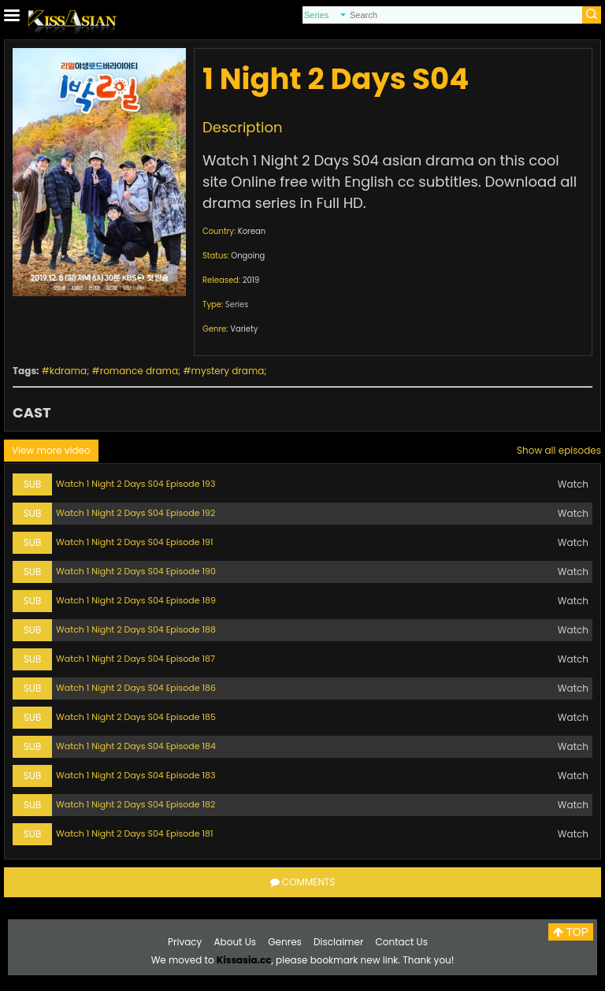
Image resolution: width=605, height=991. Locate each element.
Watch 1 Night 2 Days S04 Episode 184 (136, 746)
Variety (244, 329)
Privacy (185, 941)
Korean (251, 231)
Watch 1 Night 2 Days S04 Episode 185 (136, 717)
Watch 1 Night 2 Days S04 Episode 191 (134, 542)
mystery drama (228, 370)
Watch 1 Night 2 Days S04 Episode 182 (135, 804)
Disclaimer (338, 941)
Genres (285, 941)
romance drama (139, 370)
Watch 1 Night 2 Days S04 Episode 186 (136, 687)
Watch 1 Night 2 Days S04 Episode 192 (135, 513)
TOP (570, 932)
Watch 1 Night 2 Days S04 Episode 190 (136, 571)
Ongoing (248, 256)
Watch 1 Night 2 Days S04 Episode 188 (136, 629)
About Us (235, 941)
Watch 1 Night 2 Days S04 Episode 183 (135, 775)
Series (237, 304)
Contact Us (402, 941)
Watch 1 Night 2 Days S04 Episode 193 (135, 483)
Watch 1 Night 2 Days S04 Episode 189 (136, 600)
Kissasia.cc (244, 960)
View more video (51, 450)
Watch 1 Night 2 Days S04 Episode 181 (134, 833)
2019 (251, 280)
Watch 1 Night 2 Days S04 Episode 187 (135, 658)
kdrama (68, 370)
